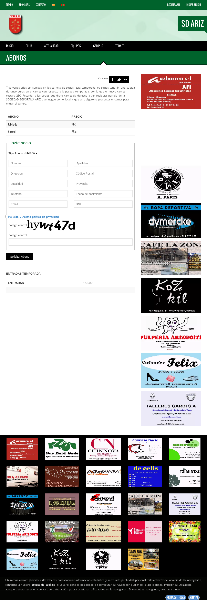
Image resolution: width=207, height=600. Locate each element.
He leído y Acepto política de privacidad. (34, 217)
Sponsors (24, 5)
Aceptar (193, 597)
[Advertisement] (171, 137)
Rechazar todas (176, 597)
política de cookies (43, 585)
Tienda (9, 5)
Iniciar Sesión (193, 5)
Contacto (41, 5)
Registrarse (173, 5)
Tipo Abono (16, 153)
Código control (18, 225)
